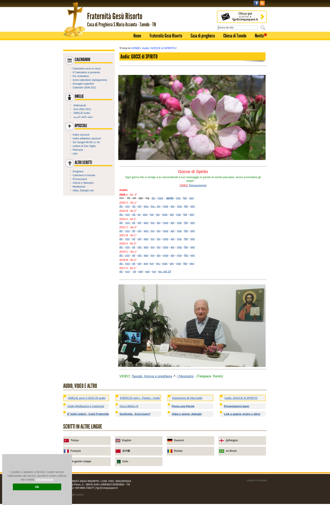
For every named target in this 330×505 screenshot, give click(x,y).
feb (185, 198)
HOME (136, 48)
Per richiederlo (81, 76)
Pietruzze (78, 149)
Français (76, 450)
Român (178, 450)
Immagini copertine (83, 83)
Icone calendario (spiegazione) (90, 80)
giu (153, 198)
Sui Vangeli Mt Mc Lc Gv (86, 142)
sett (140, 271)
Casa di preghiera (203, 36)
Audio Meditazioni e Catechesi (85, 406)
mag (160, 198)
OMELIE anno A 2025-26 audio (86, 398)
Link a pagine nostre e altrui (242, 414)
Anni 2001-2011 (82, 109)
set (139, 206)
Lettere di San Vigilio (84, 146)
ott (134, 206)
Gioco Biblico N (129, 406)
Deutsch (179, 440)
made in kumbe (257, 480)
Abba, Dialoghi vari (83, 190)
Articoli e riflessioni (83, 182)
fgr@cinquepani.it (107, 487)
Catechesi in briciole (84, 175)
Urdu (125, 461)
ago (146, 206)
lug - (153, 206)
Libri (75, 153)
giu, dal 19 (164, 271)
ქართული (232, 440)
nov (127, 206)
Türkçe (75, 440)
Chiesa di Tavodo (234, 36)
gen (191, 198)
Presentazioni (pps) (236, 406)
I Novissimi (185, 376)
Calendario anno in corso (87, 68)
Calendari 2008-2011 (84, 87)
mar (178, 198)
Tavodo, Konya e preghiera (152, 376)
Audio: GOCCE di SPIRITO (158, 48)
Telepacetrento (197, 185)
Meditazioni (79, 186)
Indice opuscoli (81, 134)
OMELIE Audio (81, 113)
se (139, 214)
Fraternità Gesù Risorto (166, 36)
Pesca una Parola (183, 406)
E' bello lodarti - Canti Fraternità (88, 414)
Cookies (79, 494)
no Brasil (231, 450)
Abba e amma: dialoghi (187, 414)
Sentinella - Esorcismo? (135, 414)
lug (151, 214)
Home (137, 36)
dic (121, 206)
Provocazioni (80, 179)
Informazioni (44, 479)
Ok (37, 487)
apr (173, 206)
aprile (170, 198)
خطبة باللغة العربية (83, 116)
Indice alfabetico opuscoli (87, 138)
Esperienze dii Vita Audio (187, 398)
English (126, 440)
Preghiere (78, 171)
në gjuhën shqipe (81, 461)
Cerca (264, 27)
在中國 (126, 450)
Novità (259, 36)
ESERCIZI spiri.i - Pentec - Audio (140, 398)
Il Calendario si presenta (86, 72)
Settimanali (79, 105)
